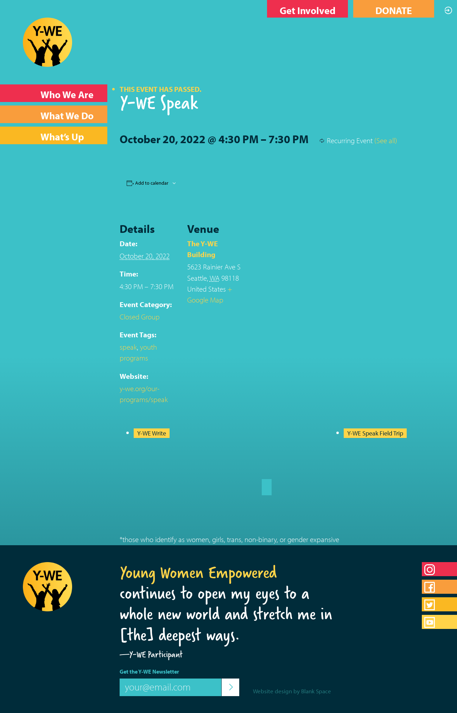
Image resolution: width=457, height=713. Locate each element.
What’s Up (62, 136)
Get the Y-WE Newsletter (149, 671)
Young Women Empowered (198, 572)
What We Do (67, 115)
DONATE (393, 10)
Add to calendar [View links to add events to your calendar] (152, 183)
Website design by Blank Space (292, 691)
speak (128, 346)
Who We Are (67, 94)
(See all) (385, 140)
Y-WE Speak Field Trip (375, 433)
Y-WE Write (151, 433)
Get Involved (308, 10)
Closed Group (140, 316)
